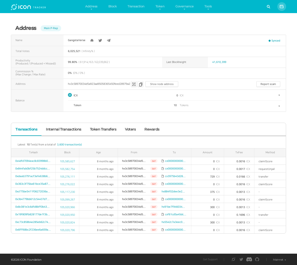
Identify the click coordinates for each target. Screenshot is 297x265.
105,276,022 (67, 184)
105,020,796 (67, 230)
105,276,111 (67, 176)
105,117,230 (67, 192)
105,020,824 (67, 222)
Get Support (210, 259)
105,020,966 (67, 207)
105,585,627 (67, 161)
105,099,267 (67, 199)
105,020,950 (67, 214)
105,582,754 (67, 169)
